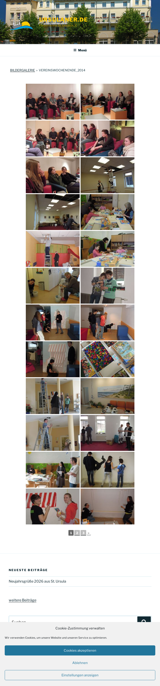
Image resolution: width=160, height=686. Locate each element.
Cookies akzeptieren (80, 651)
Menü (80, 50)
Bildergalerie (22, 70)
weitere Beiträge (22, 600)
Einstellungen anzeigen (80, 675)
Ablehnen (80, 663)
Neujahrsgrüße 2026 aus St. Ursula (37, 581)
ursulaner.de (63, 19)
